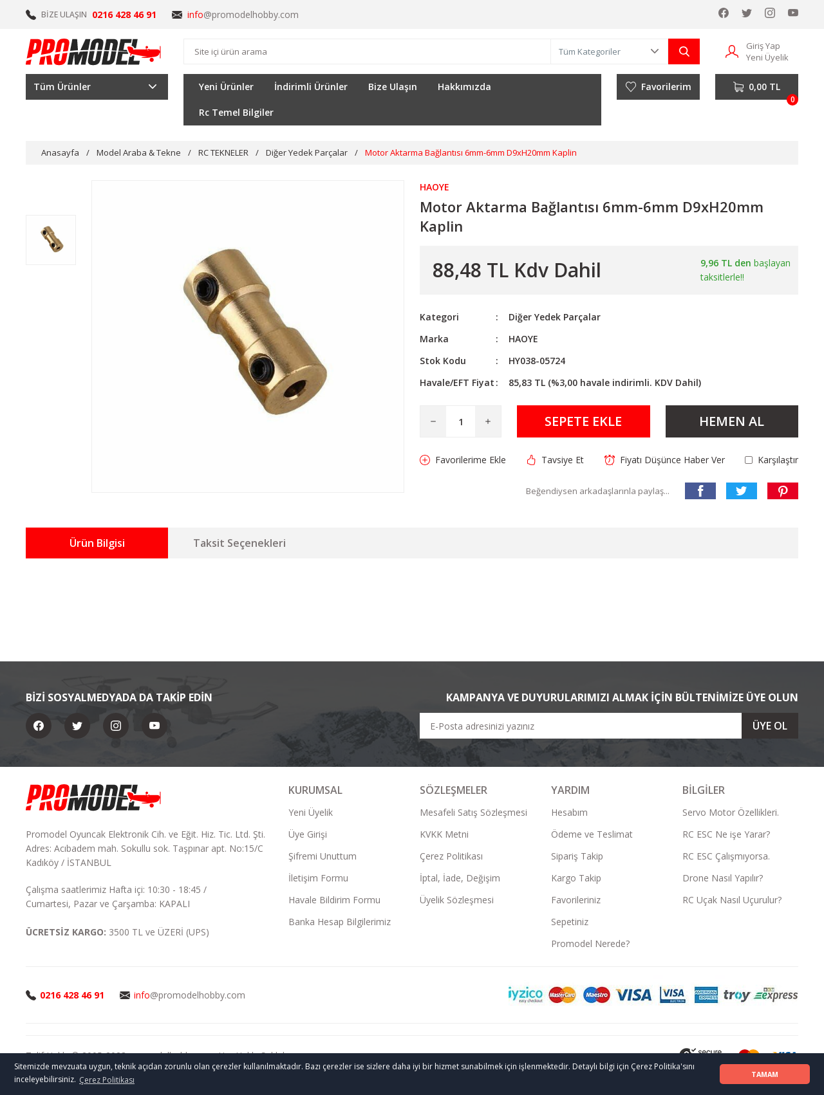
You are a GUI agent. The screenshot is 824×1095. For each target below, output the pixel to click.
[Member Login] (732, 50)
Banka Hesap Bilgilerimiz (339, 922)
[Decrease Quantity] (433, 421)
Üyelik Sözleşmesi (457, 900)
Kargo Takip (576, 878)
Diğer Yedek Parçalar (555, 317)
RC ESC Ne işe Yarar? (726, 834)
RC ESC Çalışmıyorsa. (726, 856)
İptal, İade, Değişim (460, 878)
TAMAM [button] (764, 1074)
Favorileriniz (576, 900)
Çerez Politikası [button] (107, 1079)
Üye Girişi (307, 834)
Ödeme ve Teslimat (592, 834)
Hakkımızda (464, 86)
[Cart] (756, 87)
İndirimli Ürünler (311, 86)
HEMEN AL (731, 421)
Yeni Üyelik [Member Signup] (767, 57)
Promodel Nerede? (590, 943)
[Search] (367, 51)
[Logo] (94, 51)
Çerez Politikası (451, 856)
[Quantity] (460, 421)
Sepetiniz (569, 922)
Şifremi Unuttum (322, 856)
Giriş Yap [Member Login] (763, 45)
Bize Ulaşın (392, 86)
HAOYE (523, 339)
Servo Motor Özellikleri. (730, 812)
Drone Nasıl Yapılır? (722, 878)
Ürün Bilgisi (97, 543)
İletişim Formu (318, 878)
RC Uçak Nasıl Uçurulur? (732, 900)
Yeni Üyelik (310, 812)
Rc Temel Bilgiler (236, 112)
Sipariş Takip (577, 856)
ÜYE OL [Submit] (770, 726)
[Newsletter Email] (609, 726)
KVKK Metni (444, 834)
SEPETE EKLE (583, 421)
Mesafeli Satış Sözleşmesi (473, 812)
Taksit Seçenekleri (239, 543)
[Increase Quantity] (488, 421)
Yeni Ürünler (226, 86)
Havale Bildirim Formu (334, 900)
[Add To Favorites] (463, 460)
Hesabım (569, 812)
